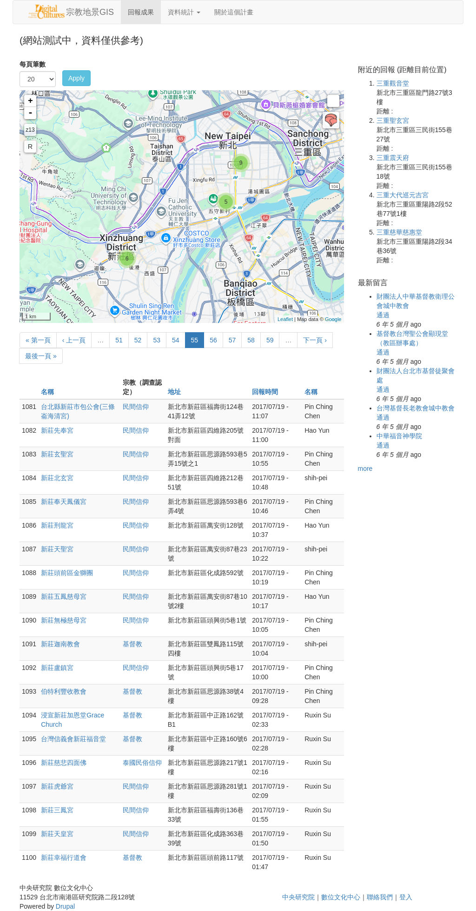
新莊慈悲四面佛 (63, 762)
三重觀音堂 (393, 83)
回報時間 (265, 391)
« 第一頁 (38, 340)
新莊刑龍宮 (57, 525)
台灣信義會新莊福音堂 (73, 739)
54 (175, 340)
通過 (383, 315)
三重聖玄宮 (393, 120)
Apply (76, 78)
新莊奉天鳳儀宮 (63, 501)
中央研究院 (298, 897)
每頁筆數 (33, 64)
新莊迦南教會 (60, 644)
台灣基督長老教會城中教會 (416, 408)
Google (333, 319)
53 (156, 340)
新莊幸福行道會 (63, 857)
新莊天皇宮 (57, 833)
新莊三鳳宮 (57, 810)
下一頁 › (315, 340)
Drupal (65, 906)
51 (119, 340)
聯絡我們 (380, 897)
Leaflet (285, 319)
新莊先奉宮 (57, 430)
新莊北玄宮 (57, 478)
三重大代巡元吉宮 (403, 195)
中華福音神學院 (399, 436)
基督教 (132, 644)
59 (270, 340)
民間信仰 (136, 406)
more (365, 468)
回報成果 (141, 12)
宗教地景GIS (90, 12)
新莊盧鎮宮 (57, 667)
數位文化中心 (340, 897)
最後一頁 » (41, 356)
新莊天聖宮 (57, 549)
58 (251, 340)
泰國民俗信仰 (142, 762)
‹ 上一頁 (74, 340)
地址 (174, 391)
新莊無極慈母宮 (63, 620)
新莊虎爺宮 (57, 786)
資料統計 (184, 12)
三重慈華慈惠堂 (399, 232)
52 (138, 340)
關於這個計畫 (233, 12)
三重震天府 (393, 157)
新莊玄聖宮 (57, 454)
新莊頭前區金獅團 (67, 572)
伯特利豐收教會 (63, 691)
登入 (405, 897)
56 (213, 340)
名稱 (47, 391)
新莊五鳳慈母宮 (63, 596)
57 (232, 340)
